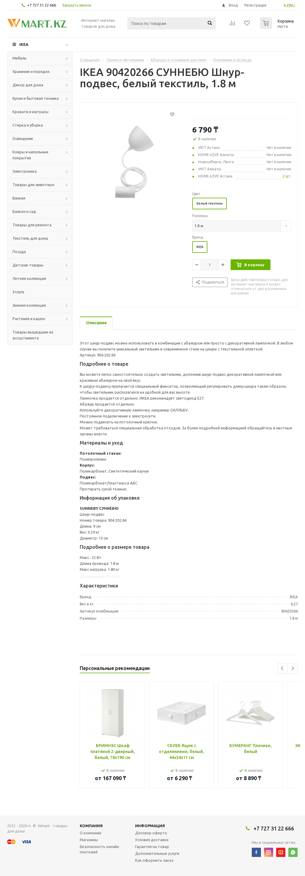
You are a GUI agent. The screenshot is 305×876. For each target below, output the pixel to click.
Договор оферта (151, 833)
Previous (282, 668)
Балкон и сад (24, 211)
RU (292, 5)
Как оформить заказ (154, 860)
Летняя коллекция (29, 278)
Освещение (22, 138)
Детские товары (27, 265)
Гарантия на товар (152, 846)
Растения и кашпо (28, 319)
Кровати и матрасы (30, 112)
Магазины (89, 840)
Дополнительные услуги (157, 853)
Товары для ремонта (31, 225)
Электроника (24, 171)
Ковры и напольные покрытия (30, 155)
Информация (150, 826)
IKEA (23, 44)
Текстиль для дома (30, 238)
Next (293, 668)
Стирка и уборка (27, 125)
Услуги (18, 292)
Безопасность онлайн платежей (99, 849)
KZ (286, 5)
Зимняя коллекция (29, 305)
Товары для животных (33, 185)
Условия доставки (151, 840)
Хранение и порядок (31, 71)
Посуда (19, 252)
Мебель (19, 58)
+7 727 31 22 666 (41, 5)
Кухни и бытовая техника (35, 98)
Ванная (18, 198)
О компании (90, 833)
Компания (91, 826)
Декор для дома (27, 85)
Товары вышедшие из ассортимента (32, 335)
